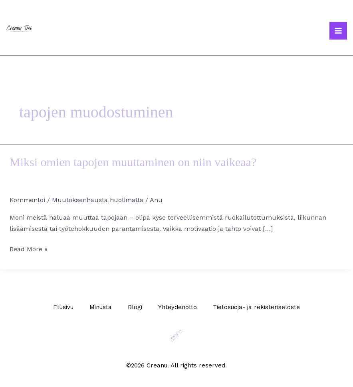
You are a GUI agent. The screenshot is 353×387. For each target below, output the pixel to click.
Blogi (135, 307)
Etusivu (63, 307)
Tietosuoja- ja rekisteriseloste (256, 307)
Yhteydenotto (177, 307)
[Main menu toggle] (338, 31)
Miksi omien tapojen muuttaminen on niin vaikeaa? (133, 162)
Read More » (29, 248)
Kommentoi (27, 200)
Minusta (100, 307)
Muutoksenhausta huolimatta (97, 200)
